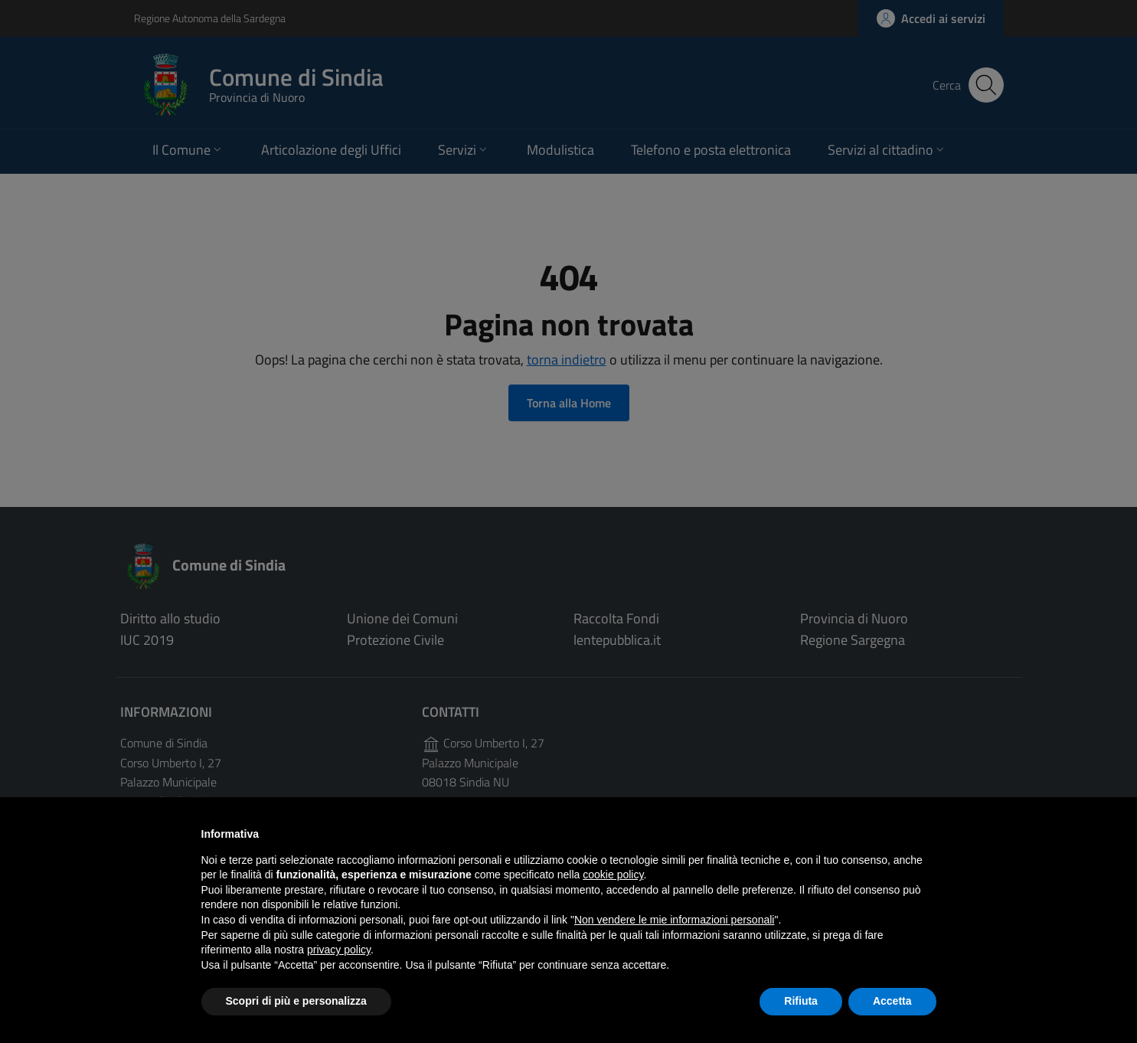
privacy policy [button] (339, 949)
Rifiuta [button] (801, 1001)
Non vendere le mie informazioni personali (674, 920)
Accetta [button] (892, 1001)
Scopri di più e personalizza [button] (296, 1001)
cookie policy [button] (613, 874)
